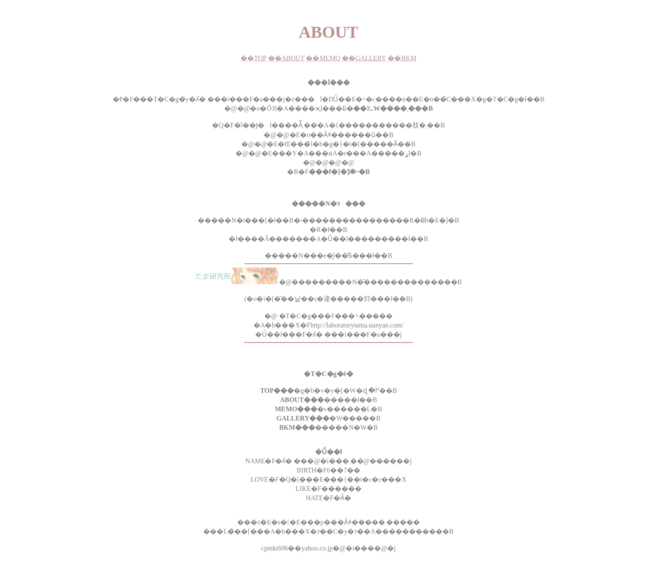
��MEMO (323, 58)
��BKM (402, 58)
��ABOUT (286, 58)
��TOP (253, 58)
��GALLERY (364, 58)
